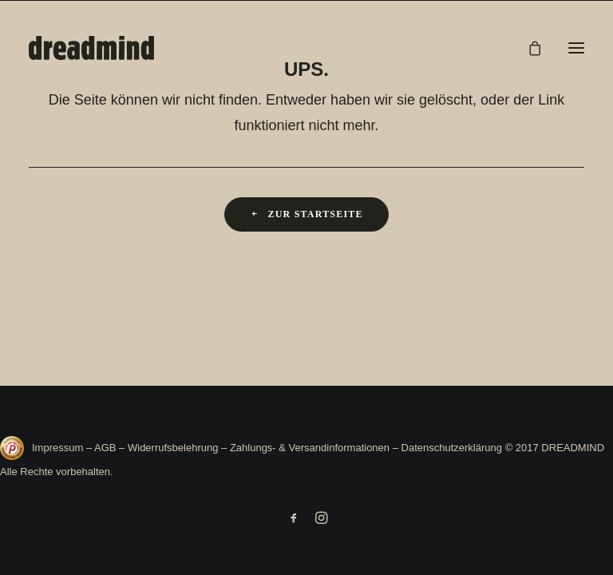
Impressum (59, 448)
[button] (576, 47)
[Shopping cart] (527, 48)
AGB (105, 448)
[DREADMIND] (91, 48)
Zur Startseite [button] (306, 214)
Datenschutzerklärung (451, 448)
